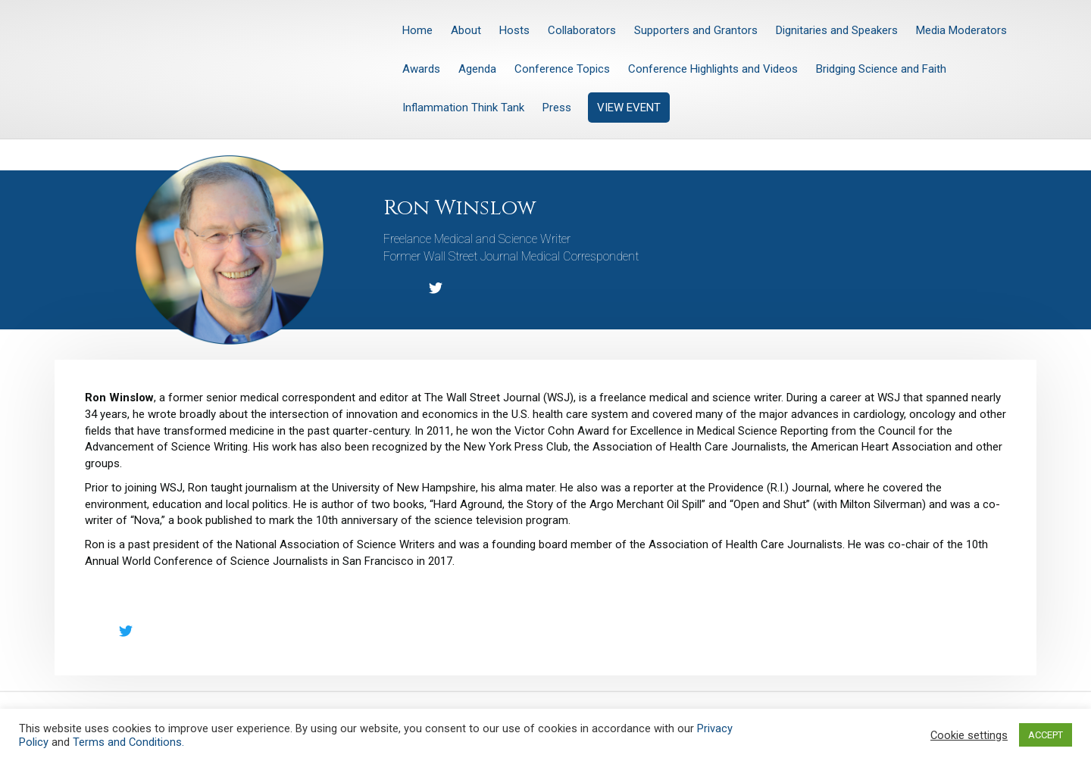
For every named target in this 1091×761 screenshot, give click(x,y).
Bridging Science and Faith (881, 69)
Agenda (477, 69)
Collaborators (582, 30)
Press (556, 107)
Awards (421, 69)
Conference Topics (562, 69)
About (466, 30)
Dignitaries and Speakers (837, 30)
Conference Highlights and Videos (713, 69)
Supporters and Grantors (696, 30)
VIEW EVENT (629, 107)
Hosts (514, 30)
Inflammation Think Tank (463, 107)
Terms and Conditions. (128, 742)
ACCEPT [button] (1045, 735)
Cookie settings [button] (969, 735)
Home (417, 30)
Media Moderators (961, 30)
